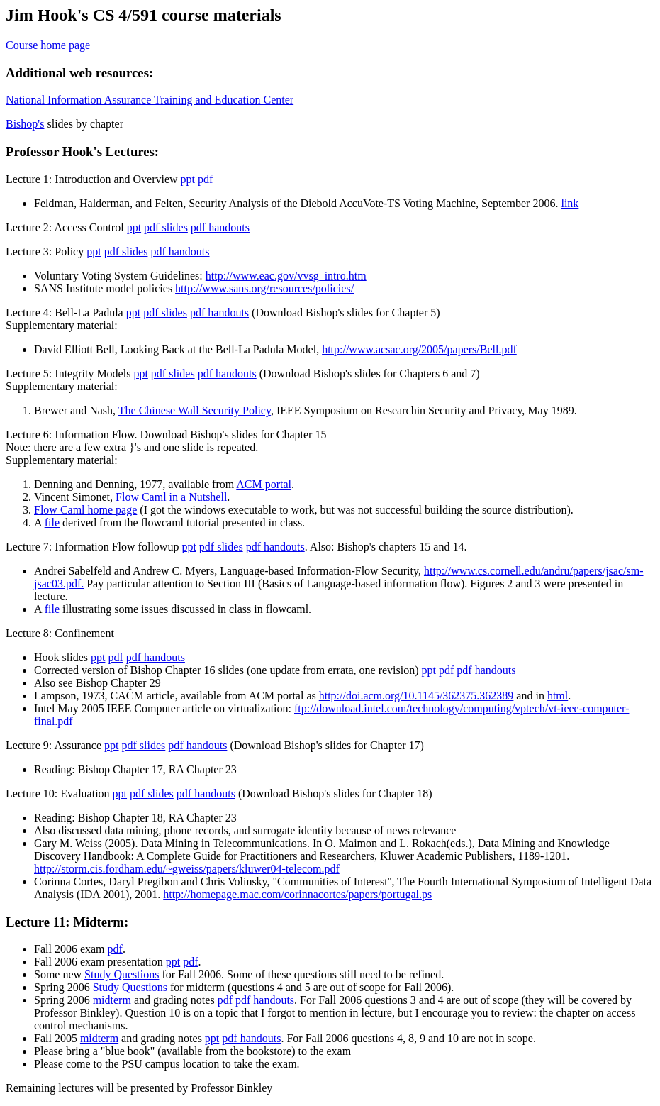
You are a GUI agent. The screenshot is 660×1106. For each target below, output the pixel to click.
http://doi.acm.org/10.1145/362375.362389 (416, 696)
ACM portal (263, 484)
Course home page (48, 45)
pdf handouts (220, 227)
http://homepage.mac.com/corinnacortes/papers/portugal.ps (297, 894)
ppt (188, 179)
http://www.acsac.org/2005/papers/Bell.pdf (419, 349)
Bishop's (25, 124)
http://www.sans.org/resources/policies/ (264, 288)
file (52, 522)
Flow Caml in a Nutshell (171, 497)
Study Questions (121, 974)
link (569, 203)
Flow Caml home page (85, 510)
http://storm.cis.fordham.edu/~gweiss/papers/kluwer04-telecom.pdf (187, 869)
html (557, 696)
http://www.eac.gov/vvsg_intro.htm (286, 276)
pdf (205, 179)
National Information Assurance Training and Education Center (149, 100)
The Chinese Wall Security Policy (194, 410)
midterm (112, 1000)
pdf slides (166, 227)
